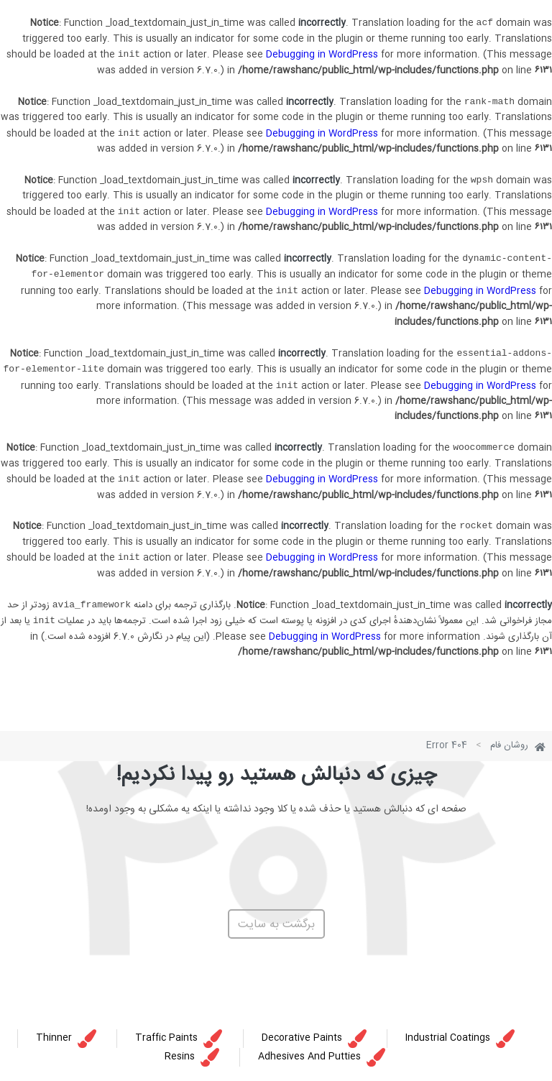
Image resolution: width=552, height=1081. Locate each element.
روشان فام (509, 745)
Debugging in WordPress (322, 55)
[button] (276, 924)
